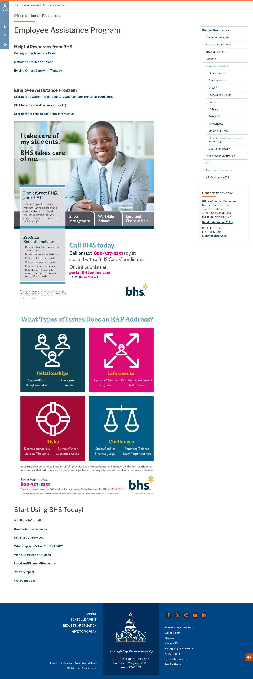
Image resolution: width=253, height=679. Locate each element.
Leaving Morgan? (219, 148)
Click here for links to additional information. (44, 114)
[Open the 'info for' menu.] (4, 28)
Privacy (54, 663)
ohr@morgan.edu (216, 235)
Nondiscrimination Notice (180, 627)
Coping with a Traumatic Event (35, 53)
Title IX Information (176, 659)
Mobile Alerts (173, 664)
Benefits (210, 59)
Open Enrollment (215, 51)
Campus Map (172, 643)
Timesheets (216, 123)
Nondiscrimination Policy (217, 222)
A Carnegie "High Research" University (131, 651)
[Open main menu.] (4, 19)
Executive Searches (217, 37)
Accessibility (172, 632)
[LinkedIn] (203, 615)
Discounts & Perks (220, 94)
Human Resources (31, 5)
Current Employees (51, 5)
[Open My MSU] (4, 46)
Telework (214, 116)
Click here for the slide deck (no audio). (40, 105)
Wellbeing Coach (25, 580)
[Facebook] (168, 615)
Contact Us (66, 663)
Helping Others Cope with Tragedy (38, 70)
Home (17, 5)
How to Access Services (30, 529)
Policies (213, 109)
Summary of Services (28, 537)
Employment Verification (220, 156)
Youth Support (24, 572)
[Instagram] (186, 615)
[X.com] (177, 615)
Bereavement (217, 73)
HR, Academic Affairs (218, 177)
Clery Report (172, 653)
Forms (212, 102)
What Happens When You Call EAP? (38, 546)
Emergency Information (179, 648)
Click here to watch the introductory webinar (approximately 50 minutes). (64, 96)
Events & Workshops (218, 44)
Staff (208, 163)
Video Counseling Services (32, 555)
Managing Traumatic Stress (33, 62)
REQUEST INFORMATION (80, 625)
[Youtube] (195, 615)
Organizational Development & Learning (226, 139)
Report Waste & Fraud (86, 663)
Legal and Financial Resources (35, 563)
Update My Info (218, 130)
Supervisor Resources (218, 170)
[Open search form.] (4, 37)
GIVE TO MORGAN (84, 631)
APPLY (92, 613)
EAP (65, 5)
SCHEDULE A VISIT (84, 619)
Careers (169, 638)
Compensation (217, 80)
